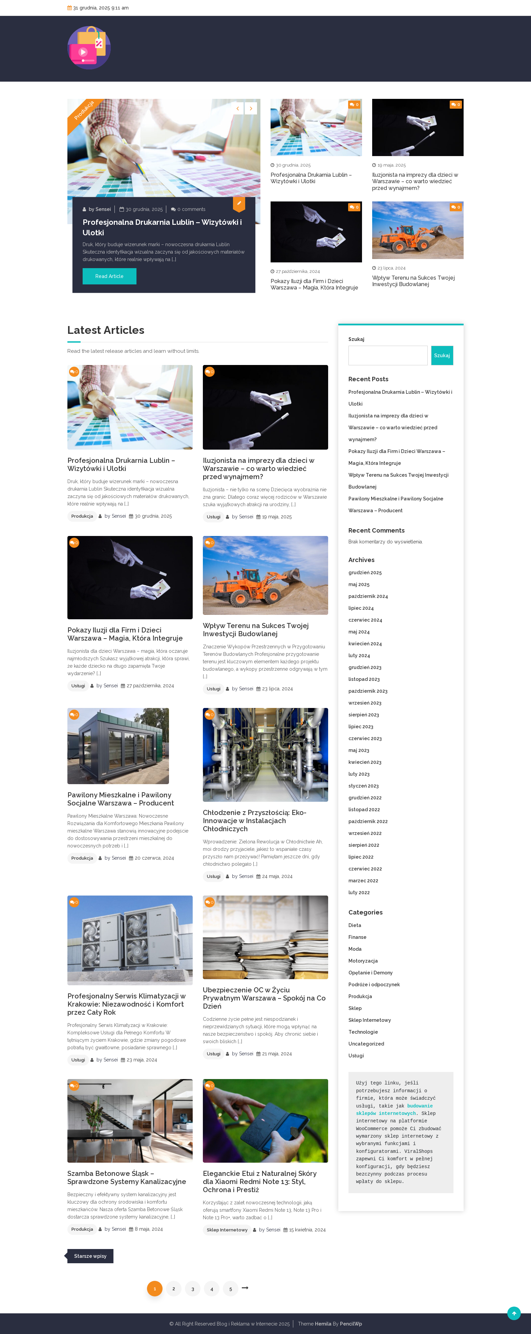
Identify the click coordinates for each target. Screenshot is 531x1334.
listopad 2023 (364, 679)
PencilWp (351, 1324)
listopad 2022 (364, 809)
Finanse (357, 937)
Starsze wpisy (90, 1256)
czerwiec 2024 (365, 620)
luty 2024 (359, 655)
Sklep (355, 1008)
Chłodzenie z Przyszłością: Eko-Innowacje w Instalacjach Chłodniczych (254, 821)
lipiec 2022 (361, 857)
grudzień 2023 (364, 667)
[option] (163, 196)
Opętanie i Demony (370, 972)
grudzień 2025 (365, 572)
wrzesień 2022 (365, 833)
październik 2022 (368, 821)
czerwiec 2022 (365, 869)
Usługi (213, 516)
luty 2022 (359, 892)
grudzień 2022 (365, 797)
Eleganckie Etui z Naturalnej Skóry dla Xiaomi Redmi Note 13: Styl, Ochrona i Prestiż (259, 1181)
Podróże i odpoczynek (374, 984)
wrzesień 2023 (364, 703)
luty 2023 (358, 774)
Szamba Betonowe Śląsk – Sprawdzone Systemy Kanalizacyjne (126, 1177)
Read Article (109, 276)
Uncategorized (366, 1044)
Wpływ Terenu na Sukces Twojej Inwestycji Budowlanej (413, 281)
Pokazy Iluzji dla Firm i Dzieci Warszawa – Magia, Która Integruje (314, 284)
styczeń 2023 (363, 786)
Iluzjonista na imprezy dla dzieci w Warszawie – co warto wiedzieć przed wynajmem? (415, 181)
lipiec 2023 (360, 726)
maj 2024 (359, 631)
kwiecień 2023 (364, 762)
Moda (355, 949)
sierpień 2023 (363, 714)
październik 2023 (367, 691)
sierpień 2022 (363, 845)
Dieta (354, 925)
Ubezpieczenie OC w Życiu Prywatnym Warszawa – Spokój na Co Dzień (264, 998)
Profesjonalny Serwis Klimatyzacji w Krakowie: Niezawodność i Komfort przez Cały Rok (126, 1004)
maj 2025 (358, 584)
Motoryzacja (363, 961)
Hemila (323, 1324)
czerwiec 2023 (365, 738)
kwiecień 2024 (365, 643)
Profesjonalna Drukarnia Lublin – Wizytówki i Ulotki (311, 178)
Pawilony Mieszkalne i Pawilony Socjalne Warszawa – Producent (120, 799)
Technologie (363, 1032)
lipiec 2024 (361, 608)
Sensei (103, 209)
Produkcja (84, 110)
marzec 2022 (363, 880)
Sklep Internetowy (227, 1229)
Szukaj (356, 339)
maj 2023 (358, 750)
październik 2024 (368, 596)
